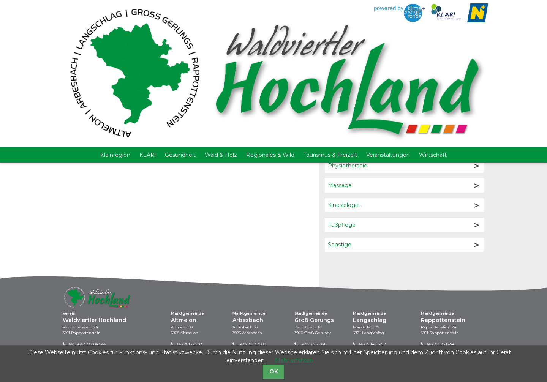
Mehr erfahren (294, 360)
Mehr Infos (153, 138)
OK (273, 371)
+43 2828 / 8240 (441, 344)
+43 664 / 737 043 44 (87, 344)
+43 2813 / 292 (189, 344)
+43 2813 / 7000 (252, 344)
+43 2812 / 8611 (313, 344)
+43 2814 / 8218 (372, 344)
